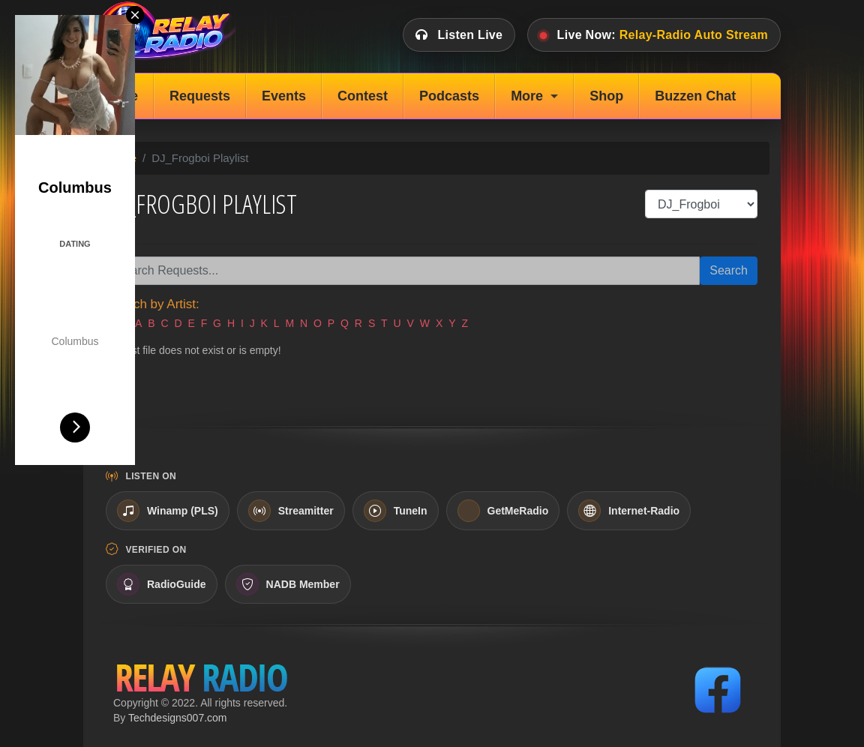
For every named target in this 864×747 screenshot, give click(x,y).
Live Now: (654, 34)
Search (729, 270)
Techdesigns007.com (177, 718)
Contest (363, 96)
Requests (200, 96)
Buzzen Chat (695, 96)
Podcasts (449, 96)
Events (284, 96)
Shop (606, 96)
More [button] (527, 96)
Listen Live (459, 34)
